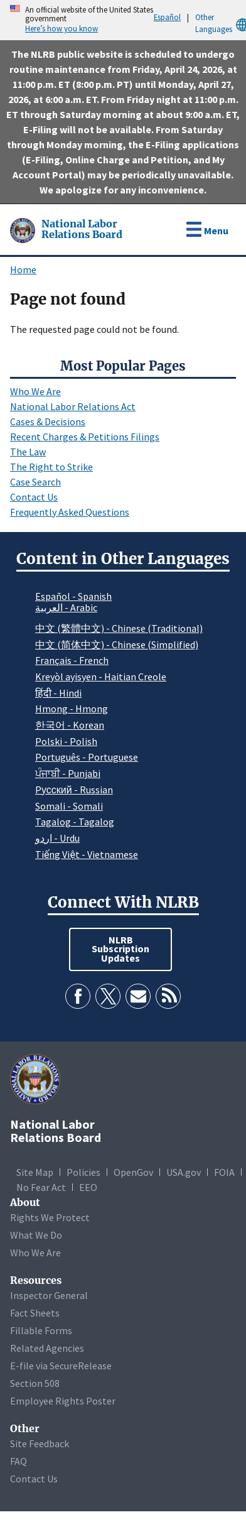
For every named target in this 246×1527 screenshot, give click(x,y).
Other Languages (220, 23)
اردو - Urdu (57, 838)
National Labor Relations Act (73, 406)
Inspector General (49, 1295)
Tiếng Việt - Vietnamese (86, 854)
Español (167, 17)
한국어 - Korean (69, 725)
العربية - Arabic (66, 608)
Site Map (34, 1172)
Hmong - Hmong (71, 708)
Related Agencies (47, 1348)
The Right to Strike (51, 466)
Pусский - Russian (74, 789)
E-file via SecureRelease (61, 1365)
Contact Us (34, 497)
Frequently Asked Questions (69, 512)
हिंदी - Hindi (58, 693)
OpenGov (133, 1172)
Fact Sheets (35, 1313)
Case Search (35, 481)
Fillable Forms (41, 1330)
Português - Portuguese (86, 757)
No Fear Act (41, 1187)
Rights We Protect (50, 1217)
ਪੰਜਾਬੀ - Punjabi (67, 773)
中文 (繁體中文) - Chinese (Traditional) (119, 628)
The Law (28, 451)
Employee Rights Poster (62, 1400)
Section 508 (35, 1383)
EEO (88, 1187)
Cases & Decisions (47, 421)
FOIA (224, 1172)
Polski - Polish (66, 741)
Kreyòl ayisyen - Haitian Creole (100, 676)
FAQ (18, 1461)
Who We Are (35, 391)
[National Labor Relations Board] (24, 229)
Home (23, 269)
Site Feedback (39, 1443)
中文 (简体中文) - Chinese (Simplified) (116, 644)
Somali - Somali (69, 806)
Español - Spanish (73, 596)
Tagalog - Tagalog (74, 821)
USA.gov (183, 1172)
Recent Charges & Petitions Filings (84, 436)
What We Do (36, 1235)
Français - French (72, 660)
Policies (83, 1172)
